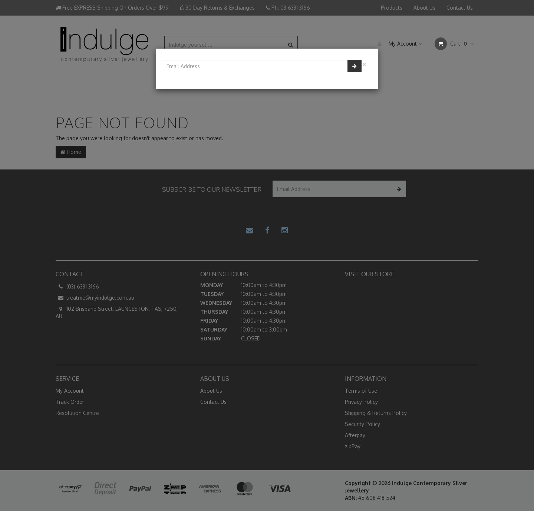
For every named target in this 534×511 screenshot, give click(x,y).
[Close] (364, 63)
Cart (454, 43)
